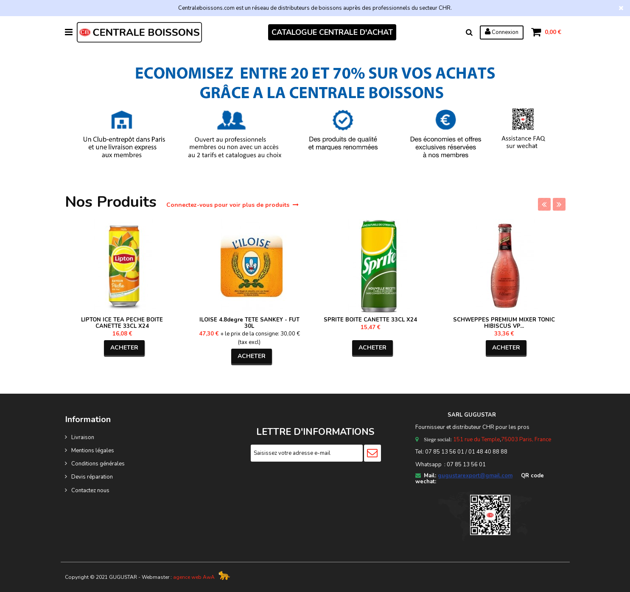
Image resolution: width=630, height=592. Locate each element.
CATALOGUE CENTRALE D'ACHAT (332, 32)
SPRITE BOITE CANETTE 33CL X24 (370, 320)
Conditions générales (98, 464)
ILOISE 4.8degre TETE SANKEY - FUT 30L (249, 323)
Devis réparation (92, 477)
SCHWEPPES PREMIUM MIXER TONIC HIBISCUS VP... (504, 323)
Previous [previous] (544, 204)
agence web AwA (194, 577)
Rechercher (469, 32)
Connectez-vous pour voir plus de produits (232, 205)
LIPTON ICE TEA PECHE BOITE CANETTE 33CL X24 (122, 323)
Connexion (501, 32)
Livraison (82, 437)
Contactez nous (90, 490)
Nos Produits (113, 202)
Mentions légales (92, 450)
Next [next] (559, 204)
